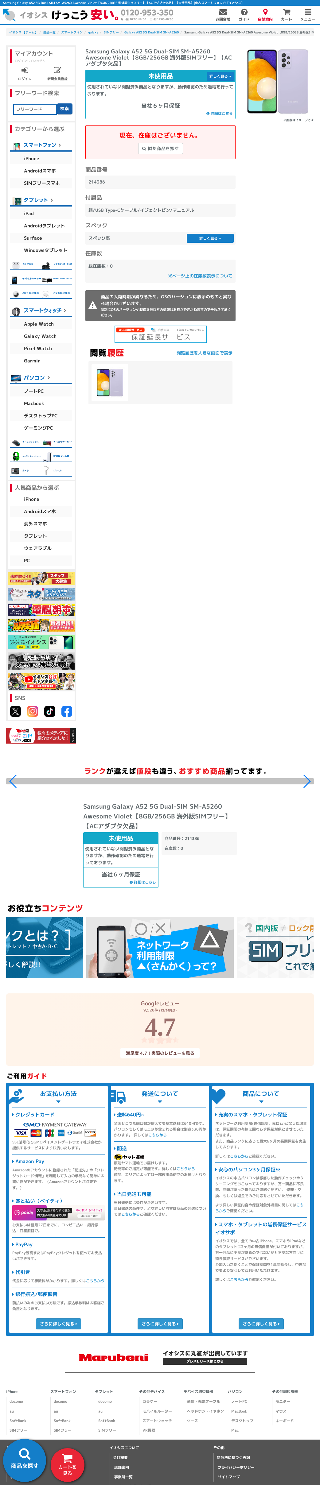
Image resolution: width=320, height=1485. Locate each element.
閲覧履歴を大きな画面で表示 (204, 353)
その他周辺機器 (285, 1391)
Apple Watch (39, 324)
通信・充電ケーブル (203, 1401)
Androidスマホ (40, 171)
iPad (29, 213)
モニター (282, 1401)
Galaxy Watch (40, 336)
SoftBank (18, 1420)
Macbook (34, 403)
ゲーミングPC (38, 428)
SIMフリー (18, 1430)
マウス (281, 1411)
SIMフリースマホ (42, 183)
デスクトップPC (41, 415)
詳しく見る (220, 76)
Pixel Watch (38, 348)
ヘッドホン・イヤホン (205, 1411)
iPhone (31, 158)
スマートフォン (63, 1391)
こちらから (95, 1280)
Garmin (32, 361)
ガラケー (149, 1401)
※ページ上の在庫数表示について (200, 276)
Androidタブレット (44, 225)
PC (27, 560)
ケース (192, 1420)
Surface (33, 238)
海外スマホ (35, 523)
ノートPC (34, 391)
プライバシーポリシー (236, 1467)
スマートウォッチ (157, 1420)
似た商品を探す (160, 148)
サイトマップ (229, 1476)
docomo (16, 1401)
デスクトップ (242, 1420)
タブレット (35, 536)
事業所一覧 (123, 1476)
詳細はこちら (219, 113)
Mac (235, 1430)
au (12, 1411)
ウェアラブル (38, 548)
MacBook (239, 1411)
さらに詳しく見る (58, 1324)
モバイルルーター (157, 1411)
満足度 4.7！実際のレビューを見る (160, 1053)
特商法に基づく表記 (233, 1457)
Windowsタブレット (46, 250)
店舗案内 (121, 1467)
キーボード (284, 1420)
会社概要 (120, 1457)
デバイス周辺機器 (198, 1391)
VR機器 (148, 1430)
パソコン (235, 1391)
